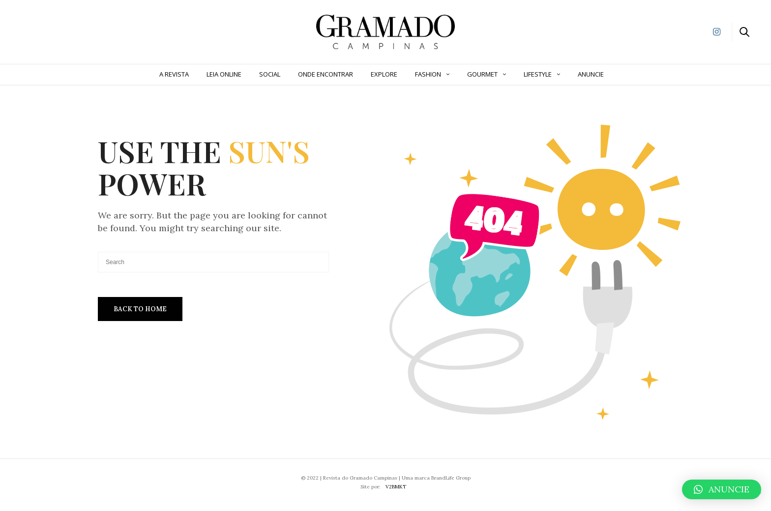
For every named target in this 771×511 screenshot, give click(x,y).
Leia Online (224, 74)
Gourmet (482, 74)
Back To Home (140, 309)
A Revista (174, 74)
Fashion (428, 74)
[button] (721, 489)
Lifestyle (538, 74)
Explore (384, 74)
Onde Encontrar (325, 74)
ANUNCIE (591, 74)
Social (269, 74)
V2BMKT (396, 487)
